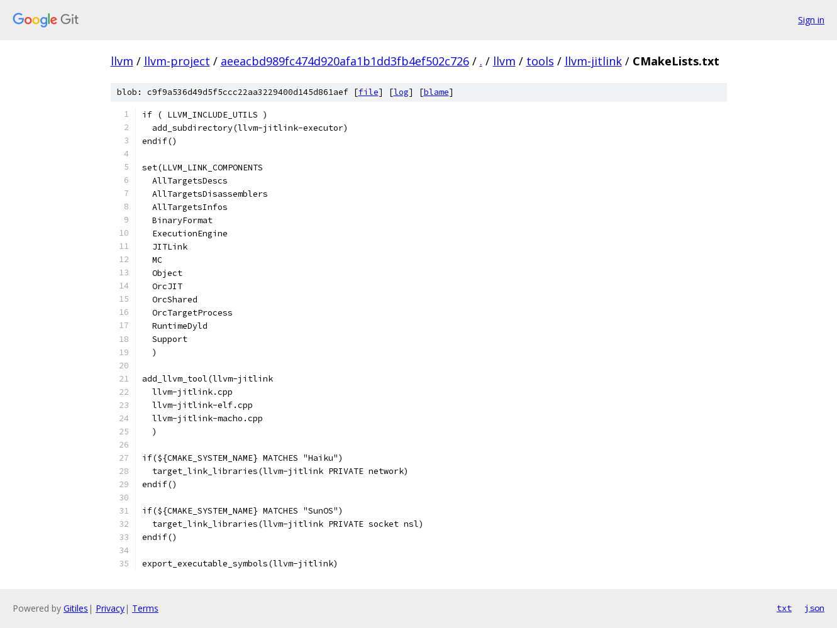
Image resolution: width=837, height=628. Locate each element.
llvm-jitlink (593, 61)
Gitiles (76, 608)
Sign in (811, 20)
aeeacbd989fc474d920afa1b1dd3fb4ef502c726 (345, 61)
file (368, 92)
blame (436, 92)
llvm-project (177, 61)
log (401, 92)
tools (540, 61)
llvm (122, 61)
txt (784, 608)
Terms (145, 608)
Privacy (110, 608)
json (814, 608)
